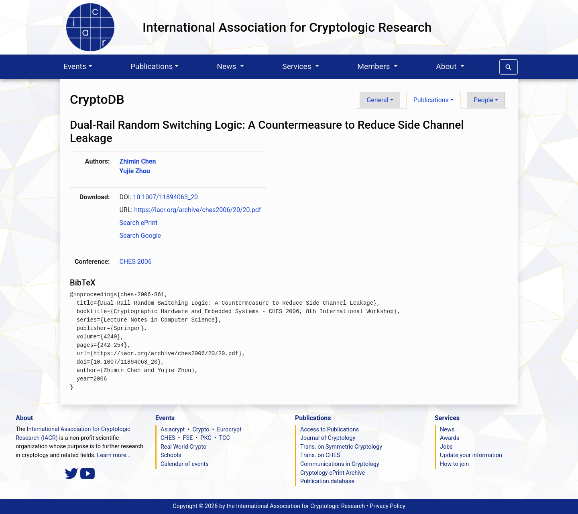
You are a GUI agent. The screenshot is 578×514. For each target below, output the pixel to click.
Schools (171, 455)
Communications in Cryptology (339, 464)
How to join (454, 464)
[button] (508, 65)
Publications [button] (431, 100)
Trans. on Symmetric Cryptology (341, 446)
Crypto (200, 429)
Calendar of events (185, 464)
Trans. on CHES (320, 455)
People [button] (483, 100)
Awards (449, 438)
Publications (151, 66)
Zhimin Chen (137, 161)
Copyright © (269, 506)
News (447, 429)
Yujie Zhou (134, 171)
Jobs (446, 446)
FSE (188, 438)
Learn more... (114, 455)
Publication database (327, 481)
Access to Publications (329, 429)
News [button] (227, 66)
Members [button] (374, 66)
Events (74, 66)
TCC (224, 438)
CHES (168, 438)
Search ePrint (138, 223)
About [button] (447, 66)
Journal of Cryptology (327, 438)
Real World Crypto (183, 446)
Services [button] (297, 66)
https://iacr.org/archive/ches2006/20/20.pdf (197, 210)
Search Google (140, 235)
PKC (205, 438)
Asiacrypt (173, 429)
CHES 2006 (135, 261)
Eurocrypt (229, 429)
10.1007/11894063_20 (165, 197)
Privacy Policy (387, 506)
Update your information (471, 455)
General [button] (377, 100)
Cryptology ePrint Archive (332, 472)
